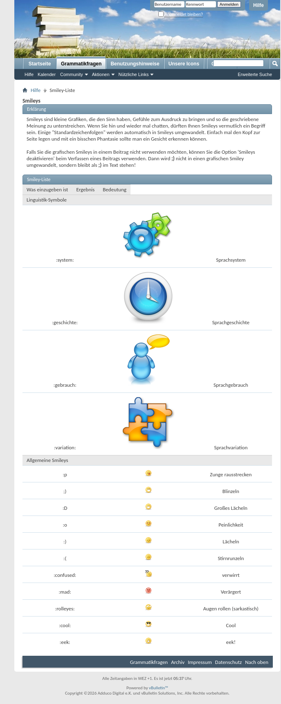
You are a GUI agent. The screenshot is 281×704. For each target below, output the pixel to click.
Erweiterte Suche (255, 74)
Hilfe (258, 5)
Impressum (200, 662)
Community (71, 74)
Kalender (47, 74)
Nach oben (256, 662)
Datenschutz (228, 662)
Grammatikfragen (81, 64)
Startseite (40, 64)
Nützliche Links (134, 74)
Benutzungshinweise (134, 64)
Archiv (177, 662)
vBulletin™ (158, 688)
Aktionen (101, 74)
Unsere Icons (184, 64)
